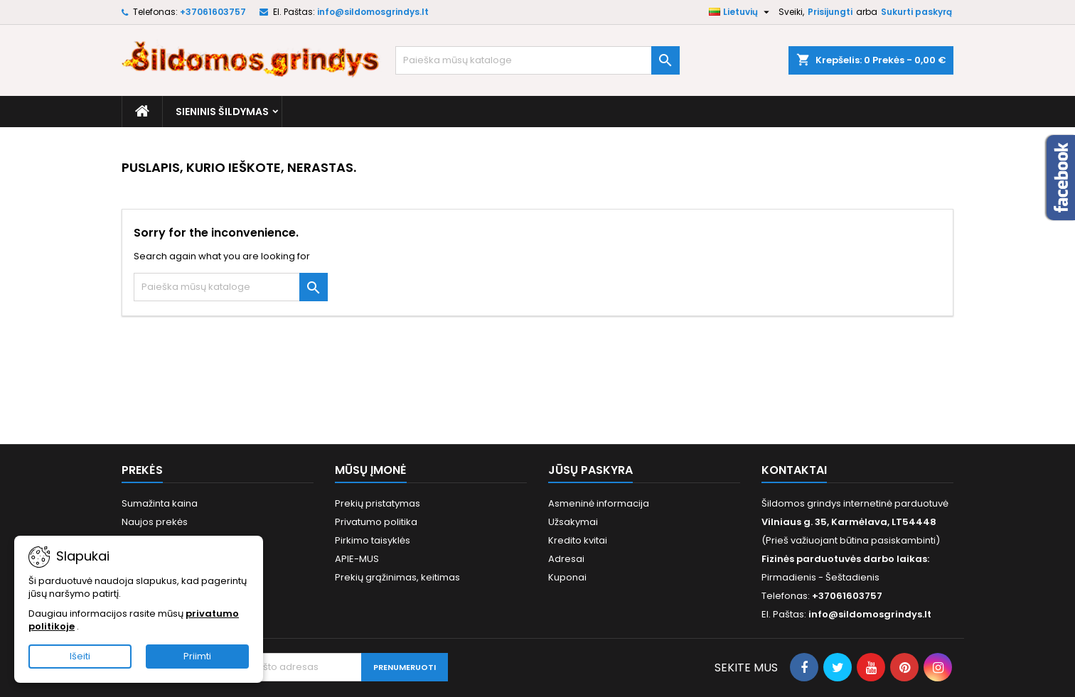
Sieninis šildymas (222, 111)
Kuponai (567, 577)
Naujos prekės (155, 522)
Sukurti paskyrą (916, 12)
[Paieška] (537, 60)
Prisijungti (830, 12)
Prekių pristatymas (377, 503)
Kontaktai (794, 470)
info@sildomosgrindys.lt (373, 12)
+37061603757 (213, 12)
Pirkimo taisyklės (372, 540)
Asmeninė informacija (598, 503)
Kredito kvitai (577, 540)
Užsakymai (573, 522)
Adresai (566, 559)
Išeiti (80, 656)
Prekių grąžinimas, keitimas (397, 577)
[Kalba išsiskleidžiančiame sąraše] (741, 12)
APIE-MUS (357, 559)
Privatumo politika (376, 522)
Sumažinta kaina (160, 503)
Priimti (197, 656)
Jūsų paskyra (590, 470)
